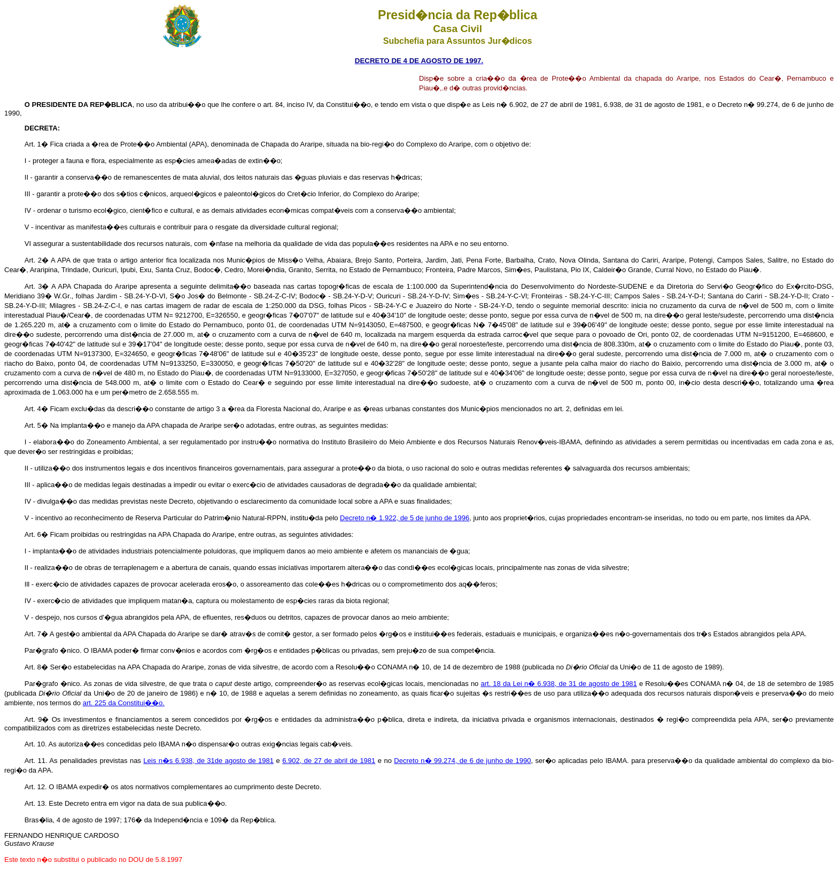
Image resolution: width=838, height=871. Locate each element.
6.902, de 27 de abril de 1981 (328, 761)
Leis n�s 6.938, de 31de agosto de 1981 (208, 761)
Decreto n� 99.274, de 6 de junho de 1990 (462, 761)
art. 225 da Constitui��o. (124, 703)
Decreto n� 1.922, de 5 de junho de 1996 (404, 518)
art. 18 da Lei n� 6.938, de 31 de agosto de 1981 (558, 684)
